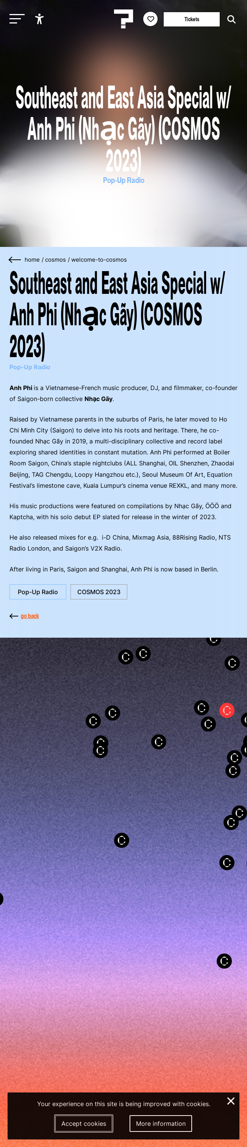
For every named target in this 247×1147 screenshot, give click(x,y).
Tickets (191, 19)
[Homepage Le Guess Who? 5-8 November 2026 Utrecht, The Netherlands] (123, 18)
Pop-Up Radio (38, 592)
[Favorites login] (150, 19)
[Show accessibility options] (40, 19)
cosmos (55, 259)
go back (24, 616)
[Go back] (15, 260)
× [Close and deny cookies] (231, 1100)
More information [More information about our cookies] (161, 1123)
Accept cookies (83, 1123)
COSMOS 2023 (98, 592)
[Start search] (230, 19)
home (32, 259)
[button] (121, 848)
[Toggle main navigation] (15, 19)
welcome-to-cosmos (99, 259)
